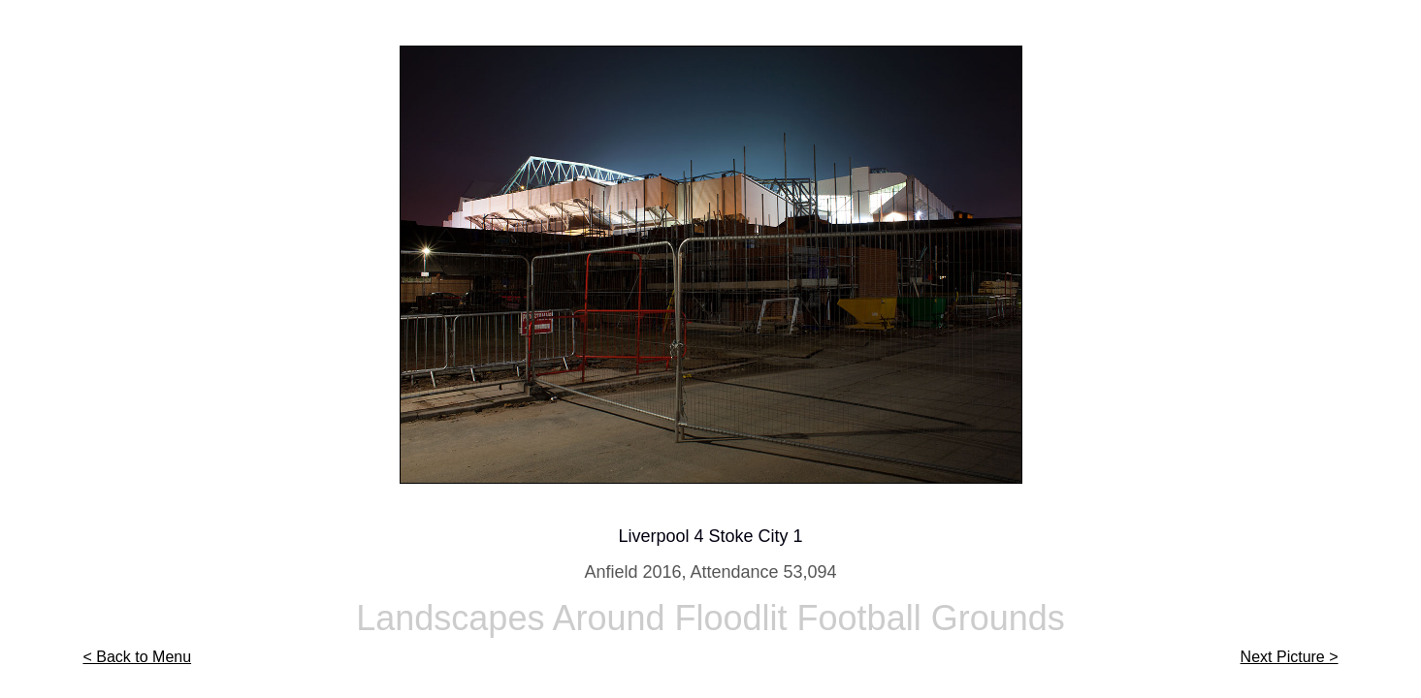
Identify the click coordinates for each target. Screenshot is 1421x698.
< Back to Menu (136, 657)
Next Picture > (1290, 657)
